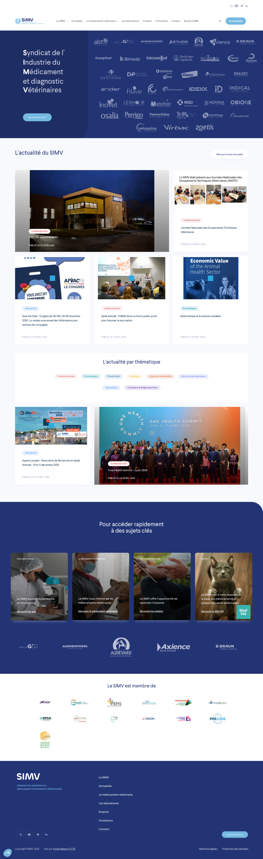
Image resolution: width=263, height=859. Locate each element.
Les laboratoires (130, 20)
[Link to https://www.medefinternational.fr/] (183, 720)
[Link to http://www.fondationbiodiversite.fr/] (114, 720)
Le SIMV (60, 20)
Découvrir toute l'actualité (229, 154)
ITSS (73, 849)
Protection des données (235, 849)
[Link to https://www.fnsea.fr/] (45, 741)
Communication (39, 231)
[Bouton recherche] (220, 20)
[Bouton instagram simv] (231, 6)
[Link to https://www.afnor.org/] (45, 704)
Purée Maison (60, 849)
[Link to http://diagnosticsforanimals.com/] (218, 703)
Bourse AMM (191, 20)
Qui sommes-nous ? (37, 117)
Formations (161, 20)
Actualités (76, 20)
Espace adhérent (234, 834)
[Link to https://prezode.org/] (218, 720)
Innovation (30, 308)
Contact (175, 20)
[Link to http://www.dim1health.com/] (80, 720)
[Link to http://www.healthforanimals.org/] (149, 704)
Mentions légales (208, 849)
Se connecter (236, 21)
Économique (189, 308)
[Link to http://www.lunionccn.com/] (149, 720)
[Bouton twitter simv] (242, 6)
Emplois (147, 20)
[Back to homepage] (29, 20)
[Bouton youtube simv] (236, 6)
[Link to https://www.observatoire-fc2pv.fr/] (183, 704)
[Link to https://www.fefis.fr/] (114, 704)
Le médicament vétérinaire (101, 20)
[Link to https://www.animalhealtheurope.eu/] (80, 703)
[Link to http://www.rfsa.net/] (45, 720)
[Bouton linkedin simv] (247, 6)
